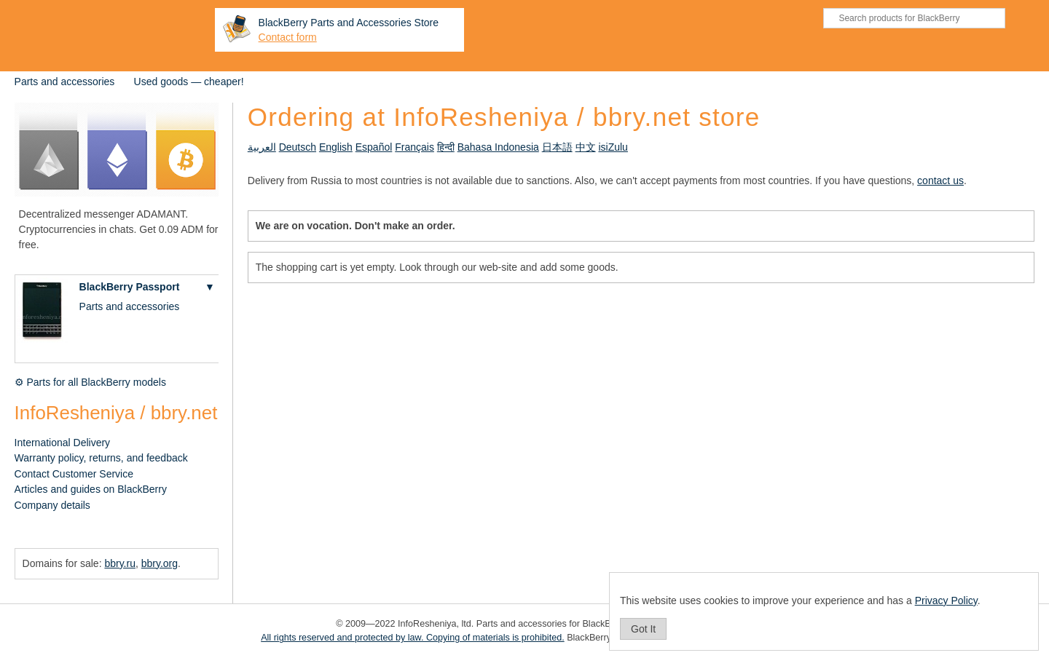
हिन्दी (446, 147)
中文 (585, 147)
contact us (940, 180)
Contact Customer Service (74, 474)
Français (414, 147)
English (336, 147)
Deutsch (297, 147)
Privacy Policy (946, 600)
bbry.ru (119, 563)
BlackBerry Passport (129, 287)
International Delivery (63, 442)
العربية (262, 147)
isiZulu (612, 147)
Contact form (288, 37)
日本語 (557, 147)
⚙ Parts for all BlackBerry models (90, 382)
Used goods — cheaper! (189, 81)
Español (374, 147)
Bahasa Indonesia (498, 147)
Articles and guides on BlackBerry (91, 489)
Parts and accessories (65, 81)
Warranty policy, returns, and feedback (101, 458)
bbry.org (159, 563)
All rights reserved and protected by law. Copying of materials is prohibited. (413, 638)
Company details (52, 505)
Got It (643, 629)
